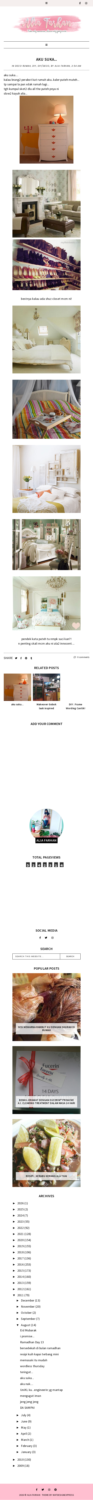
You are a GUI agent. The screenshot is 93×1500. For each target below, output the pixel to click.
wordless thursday (32, 1366)
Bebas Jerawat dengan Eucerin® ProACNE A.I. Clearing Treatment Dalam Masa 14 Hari (46, 1102)
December (28, 1300)
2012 (21, 1289)
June (24, 1421)
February (27, 1446)
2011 (21, 1295)
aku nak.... (26, 1384)
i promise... (27, 1336)
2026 (21, 1203)
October (26, 1313)
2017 (21, 1258)
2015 (21, 1270)
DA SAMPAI (27, 1408)
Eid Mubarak (28, 1330)
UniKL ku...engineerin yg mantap (41, 1390)
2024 (21, 1215)
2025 (21, 1209)
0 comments (81, 657)
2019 (21, 1246)
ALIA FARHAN (33, 1494)
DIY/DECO (43, 65)
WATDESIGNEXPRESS (63, 1494)
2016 (21, 1264)
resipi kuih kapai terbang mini (39, 1354)
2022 (21, 1228)
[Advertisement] (46, 897)
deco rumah (23, 65)
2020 (21, 1240)
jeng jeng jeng (29, 1402)
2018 (21, 1252)
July (24, 1415)
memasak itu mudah (33, 1360)
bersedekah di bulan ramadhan (40, 1348)
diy (34, 65)
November (28, 1306)
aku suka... (46, 59)
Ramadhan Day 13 (32, 1342)
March (25, 1440)
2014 (21, 1277)
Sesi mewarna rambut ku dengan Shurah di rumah (46, 1029)
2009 (21, 1466)
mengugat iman (30, 1396)
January (26, 1452)
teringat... (26, 1372)
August (26, 1325)
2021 (21, 1234)
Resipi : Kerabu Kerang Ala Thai (46, 1176)
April (24, 1434)
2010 (21, 1459)
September (28, 1319)
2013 (21, 1283)
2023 (21, 1221)
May (24, 1427)
